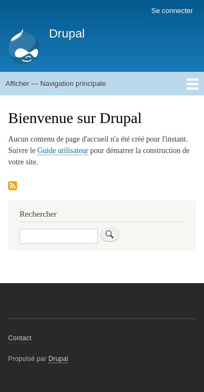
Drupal (67, 33)
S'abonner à (12, 186)
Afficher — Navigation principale (55, 83)
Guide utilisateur (63, 150)
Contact (20, 338)
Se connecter (172, 11)
